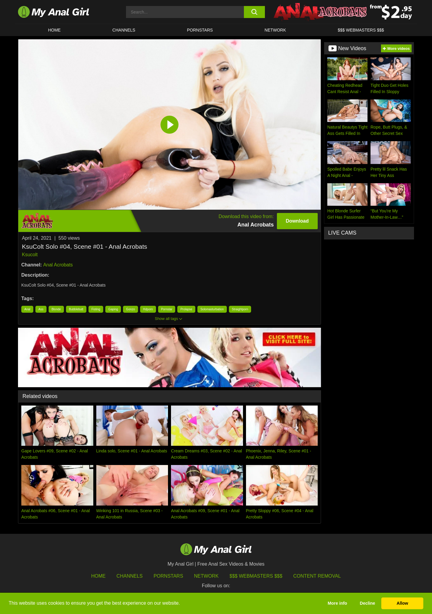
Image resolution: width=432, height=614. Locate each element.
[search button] (254, 12)
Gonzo (130, 309)
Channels (129, 576)
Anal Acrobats (58, 264)
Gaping (113, 309)
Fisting (96, 309)
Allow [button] (402, 603)
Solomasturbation (212, 309)
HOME (54, 30)
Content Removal (317, 576)
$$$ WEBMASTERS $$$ (361, 30)
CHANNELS (123, 30)
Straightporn (240, 309)
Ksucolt (30, 254)
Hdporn (148, 309)
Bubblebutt (76, 309)
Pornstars (200, 30)
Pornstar (166, 309)
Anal (27, 309)
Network (275, 30)
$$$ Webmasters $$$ (256, 576)
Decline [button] (367, 603)
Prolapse (186, 309)
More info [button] (337, 603)
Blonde (56, 309)
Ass (41, 309)
